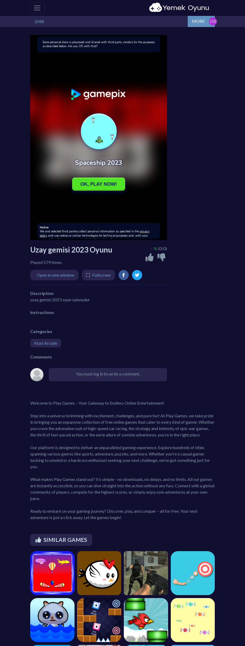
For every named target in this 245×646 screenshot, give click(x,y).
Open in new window (55, 274)
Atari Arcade (45, 343)
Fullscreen (101, 274)
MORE (198, 21)
